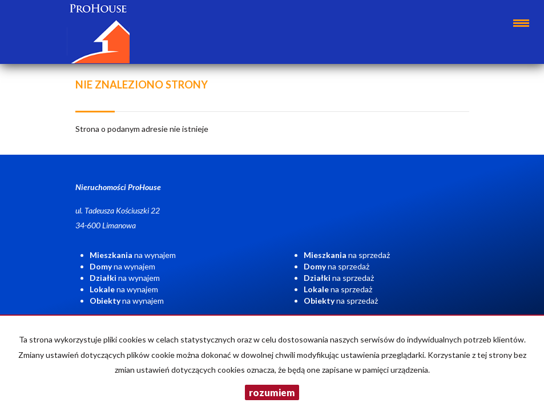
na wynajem (133, 255)
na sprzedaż (347, 255)
